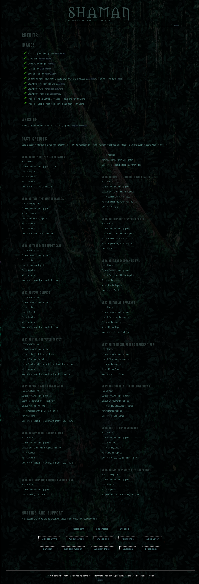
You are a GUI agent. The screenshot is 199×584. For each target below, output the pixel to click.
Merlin (92, 78)
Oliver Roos (59, 53)
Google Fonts (77, 538)
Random (47, 548)
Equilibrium (55, 93)
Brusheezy (151, 548)
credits (100, 580)
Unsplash (128, 548)
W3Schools (103, 538)
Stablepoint (77, 528)
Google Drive (49, 538)
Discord (124, 528)
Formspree (128, 538)
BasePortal (102, 528)
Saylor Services (79, 125)
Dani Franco (45, 68)
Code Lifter (152, 538)
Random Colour (73, 548)
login (176, 25)
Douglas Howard (54, 88)
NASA (52, 63)
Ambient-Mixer (102, 548)
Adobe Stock (45, 58)
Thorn (119, 78)
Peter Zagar (50, 73)
